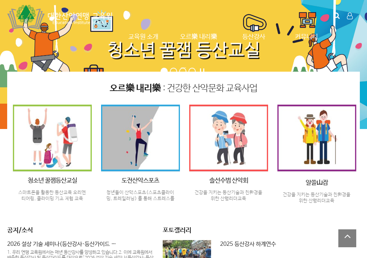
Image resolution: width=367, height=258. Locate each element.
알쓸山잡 (317, 182)
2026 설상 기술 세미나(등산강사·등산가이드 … (61, 244)
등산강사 (253, 36)
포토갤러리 (177, 230)
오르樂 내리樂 (198, 36)
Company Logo (61, 17)
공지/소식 (20, 230)
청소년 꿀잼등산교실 (52, 180)
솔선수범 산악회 (228, 180)
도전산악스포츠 (140, 180)
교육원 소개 (143, 36)
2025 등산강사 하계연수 (248, 244)
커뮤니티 (306, 36)
